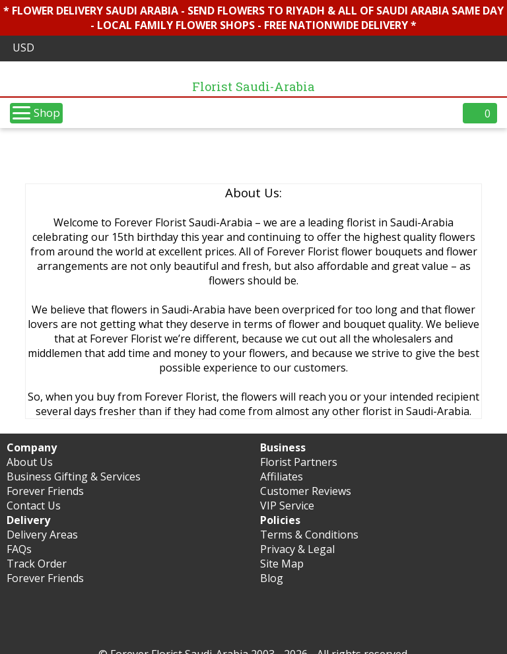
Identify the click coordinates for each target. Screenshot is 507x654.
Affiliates (281, 476)
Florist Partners (298, 462)
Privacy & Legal (297, 549)
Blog (271, 578)
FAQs (19, 549)
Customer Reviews (305, 491)
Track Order (37, 563)
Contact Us (34, 505)
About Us (30, 462)
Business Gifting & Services (74, 476)
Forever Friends (45, 491)
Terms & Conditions (309, 534)
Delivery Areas (42, 534)
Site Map (282, 563)
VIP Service (287, 505)
